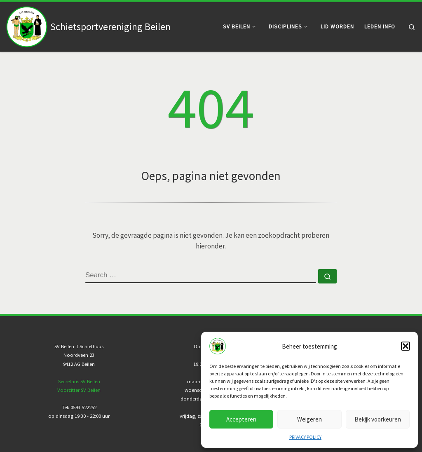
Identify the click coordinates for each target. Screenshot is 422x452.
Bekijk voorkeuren (377, 419)
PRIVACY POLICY (305, 437)
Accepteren (241, 419)
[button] (405, 346)
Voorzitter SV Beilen (79, 390)
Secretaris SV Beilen (79, 381)
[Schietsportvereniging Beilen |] (26, 25)
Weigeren (309, 419)
